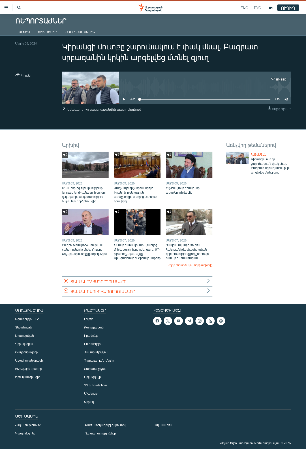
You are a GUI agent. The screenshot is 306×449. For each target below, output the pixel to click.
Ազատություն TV (27, 319)
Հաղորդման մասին (79, 32)
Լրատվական (24, 335)
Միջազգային (93, 377)
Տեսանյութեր (24, 327)
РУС (257, 8)
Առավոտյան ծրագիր (29, 360)
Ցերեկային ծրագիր (28, 369)
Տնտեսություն (93, 344)
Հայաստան (259, 154)
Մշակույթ (90, 393)
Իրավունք (91, 335)
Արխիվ (24, 32)
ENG (244, 8)
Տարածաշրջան (95, 369)
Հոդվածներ (47, 32)
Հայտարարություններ (100, 433)
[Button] (22, 76)
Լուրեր (88, 319)
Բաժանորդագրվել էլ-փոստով (105, 425)
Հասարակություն (96, 352)
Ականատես (163, 425)
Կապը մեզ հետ (25, 433)
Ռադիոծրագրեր (26, 352)
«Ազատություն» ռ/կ (28, 425)
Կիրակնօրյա (24, 344)
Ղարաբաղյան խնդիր (99, 360)
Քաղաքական (93, 327)
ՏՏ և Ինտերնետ (95, 385)
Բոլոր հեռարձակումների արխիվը (190, 265)
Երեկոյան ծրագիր (27, 377)
